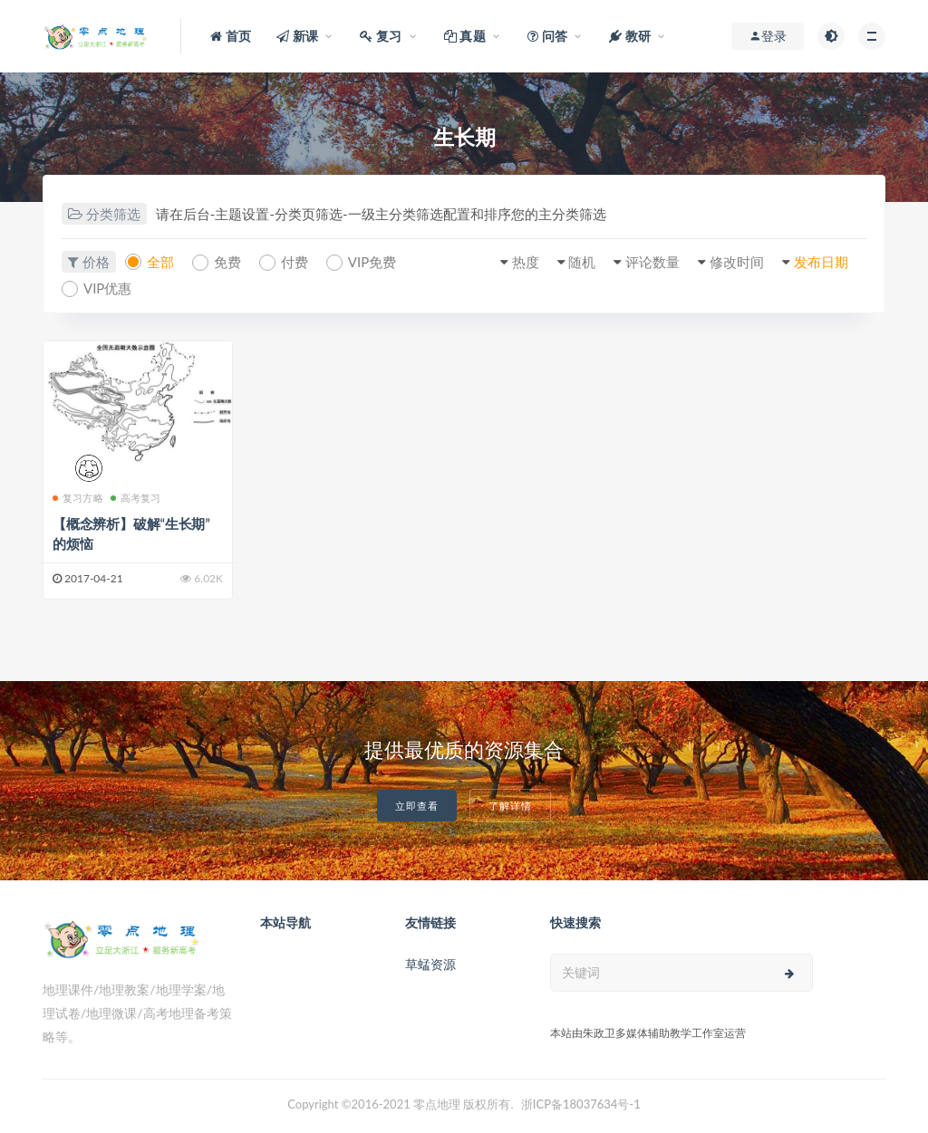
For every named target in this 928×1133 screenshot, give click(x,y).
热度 (525, 262)
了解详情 (510, 805)
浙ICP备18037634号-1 (581, 1104)
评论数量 (652, 262)
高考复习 (136, 498)
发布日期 (821, 262)
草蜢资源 (430, 964)
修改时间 (737, 262)
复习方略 (78, 498)
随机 (581, 262)
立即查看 (417, 805)
